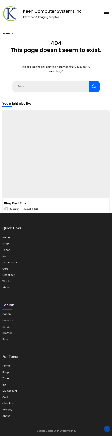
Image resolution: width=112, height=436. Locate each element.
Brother (7, 333)
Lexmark (7, 320)
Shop (5, 243)
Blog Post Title (15, 203)
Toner (6, 250)
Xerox (6, 326)
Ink (4, 256)
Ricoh (5, 339)
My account (9, 262)
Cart (5, 269)
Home (6, 237)
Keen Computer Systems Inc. (53, 11)
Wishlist (7, 281)
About (6, 287)
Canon (6, 314)
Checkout (8, 275)
